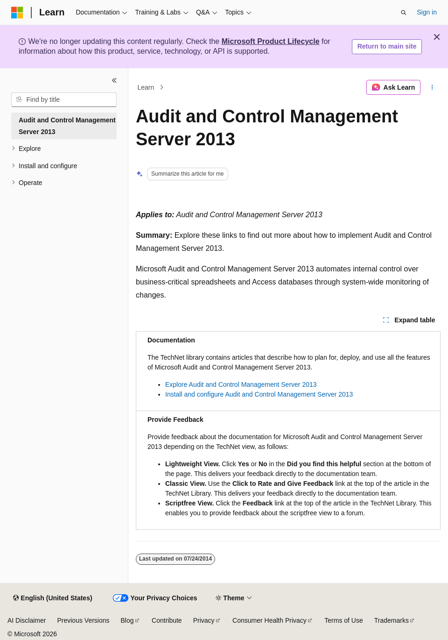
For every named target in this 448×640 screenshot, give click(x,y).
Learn (146, 87)
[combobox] (64, 99)
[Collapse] (114, 80)
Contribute (167, 620)
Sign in (427, 12)
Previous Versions (83, 620)
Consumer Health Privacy (269, 620)
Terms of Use (343, 620)
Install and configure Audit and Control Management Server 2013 (259, 394)
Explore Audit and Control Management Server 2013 (241, 384)
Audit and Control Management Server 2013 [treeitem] (67, 125)
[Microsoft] (17, 13)
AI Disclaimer (26, 620)
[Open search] (403, 12)
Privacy (204, 620)
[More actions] (432, 87)
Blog (127, 620)
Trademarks (391, 620)
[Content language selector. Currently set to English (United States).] (52, 598)
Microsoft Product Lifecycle (271, 41)
